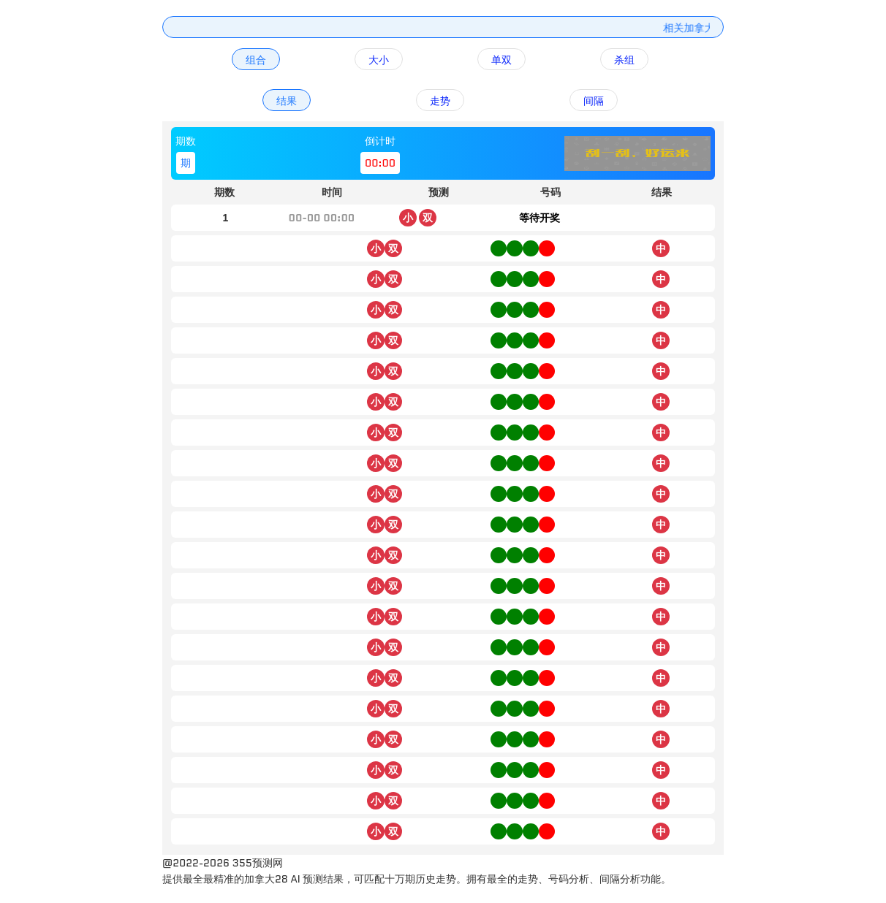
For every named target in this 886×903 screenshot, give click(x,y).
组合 (256, 60)
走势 (440, 101)
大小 (378, 60)
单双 (501, 60)
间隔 (593, 101)
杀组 (624, 60)
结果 (286, 101)
